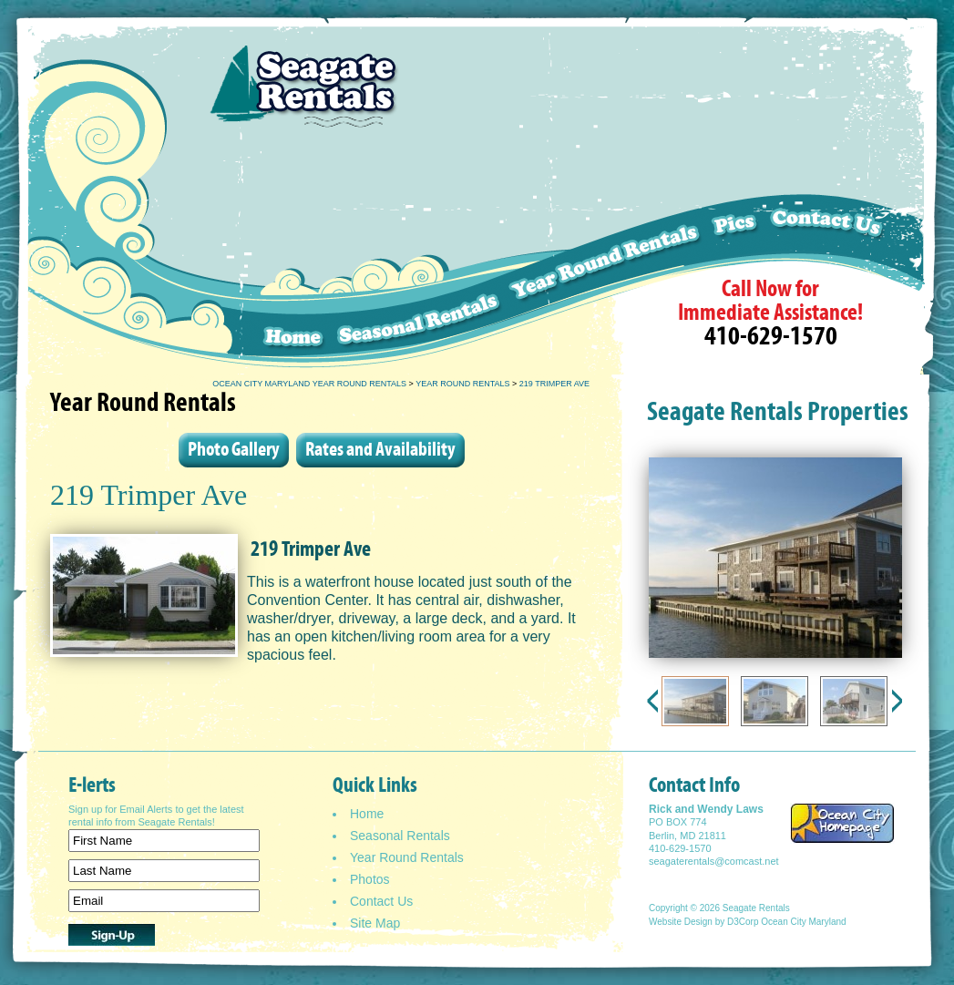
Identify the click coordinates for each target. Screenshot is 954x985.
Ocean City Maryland (803, 922)
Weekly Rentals (606, 275)
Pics (736, 275)
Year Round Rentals (462, 383)
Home (277, 275)
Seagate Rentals (756, 908)
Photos (370, 879)
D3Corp (742, 922)
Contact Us (381, 901)
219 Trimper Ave (554, 383)
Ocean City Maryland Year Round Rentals (309, 383)
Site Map (375, 923)
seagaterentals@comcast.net (714, 861)
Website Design (681, 922)
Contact (845, 275)
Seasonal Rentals (419, 275)
